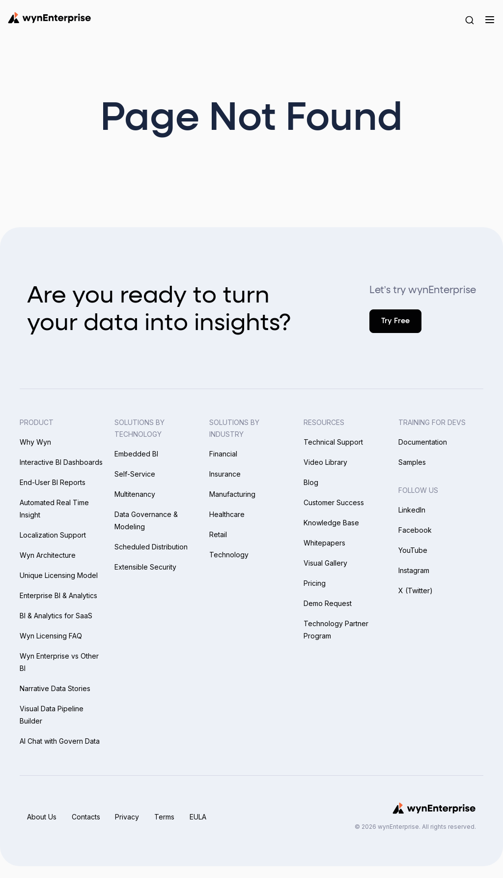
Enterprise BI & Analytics (58, 595)
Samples (412, 462)
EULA (200, 817)
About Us (41, 817)
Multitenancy (134, 494)
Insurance (225, 474)
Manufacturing (232, 494)
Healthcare (227, 514)
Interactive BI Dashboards (61, 462)
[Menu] (489, 20)
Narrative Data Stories (55, 688)
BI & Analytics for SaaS (56, 615)
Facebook (415, 530)
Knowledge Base (331, 522)
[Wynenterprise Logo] (49, 18)
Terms (166, 817)
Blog (311, 482)
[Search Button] (469, 20)
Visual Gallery (325, 563)
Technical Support (333, 442)
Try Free (395, 321)
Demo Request (328, 603)
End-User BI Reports (52, 482)
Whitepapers (324, 543)
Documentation (422, 442)
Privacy (128, 817)
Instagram (413, 570)
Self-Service (134, 474)
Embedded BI (136, 454)
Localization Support (53, 535)
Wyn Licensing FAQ (51, 636)
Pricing (315, 583)
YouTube (412, 550)
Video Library (325, 462)
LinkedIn (411, 510)
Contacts (86, 817)
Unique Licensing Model (59, 575)
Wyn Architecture (48, 555)
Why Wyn (35, 442)
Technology (229, 554)
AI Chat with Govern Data (60, 741)
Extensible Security (145, 567)
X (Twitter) (415, 590)
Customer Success (334, 502)
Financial (223, 454)
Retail (218, 534)
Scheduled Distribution (151, 547)
